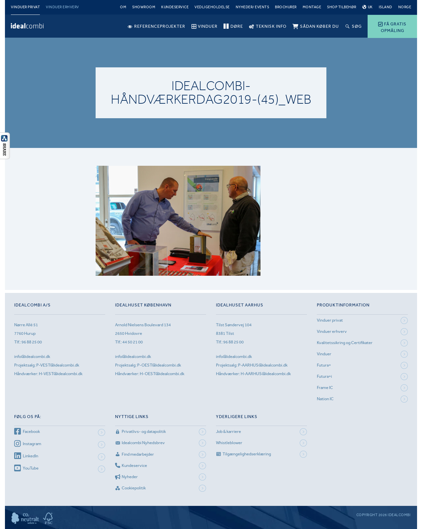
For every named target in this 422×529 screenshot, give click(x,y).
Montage (312, 7)
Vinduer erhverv (62, 7)
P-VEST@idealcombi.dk (57, 365)
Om (123, 7)
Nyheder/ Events (252, 7)
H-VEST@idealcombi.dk (60, 373)
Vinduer (324, 353)
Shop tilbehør (341, 7)
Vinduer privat (25, 7)
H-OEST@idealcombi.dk (162, 373)
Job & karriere (228, 431)
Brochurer (286, 7)
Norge (404, 7)
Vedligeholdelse (212, 7)
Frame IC (325, 387)
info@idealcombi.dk (32, 356)
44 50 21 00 (132, 341)
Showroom (143, 7)
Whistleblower (229, 442)
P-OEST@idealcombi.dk (159, 365)
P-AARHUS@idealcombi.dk (262, 365)
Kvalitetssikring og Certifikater (345, 342)
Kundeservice (175, 7)
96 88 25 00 (31, 341)
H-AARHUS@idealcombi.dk (266, 373)
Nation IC (325, 398)
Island (385, 7)
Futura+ (324, 365)
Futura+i (324, 376)
